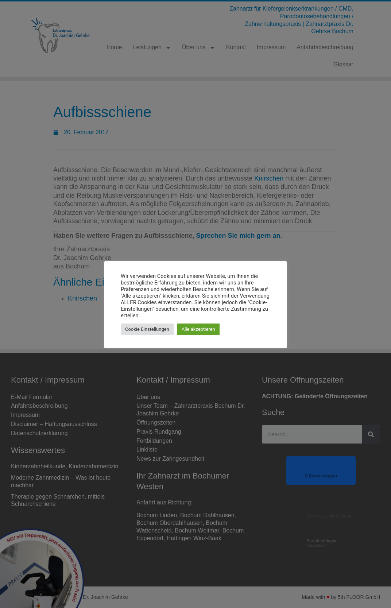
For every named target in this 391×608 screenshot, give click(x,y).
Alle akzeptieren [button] (198, 329)
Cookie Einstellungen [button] (147, 329)
